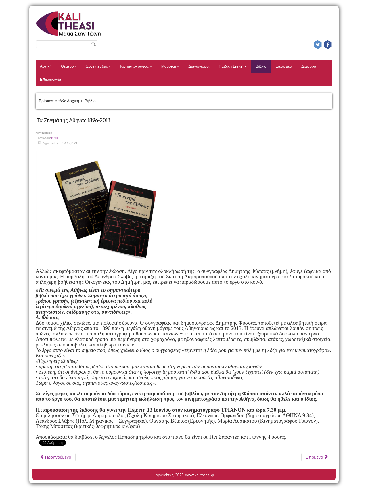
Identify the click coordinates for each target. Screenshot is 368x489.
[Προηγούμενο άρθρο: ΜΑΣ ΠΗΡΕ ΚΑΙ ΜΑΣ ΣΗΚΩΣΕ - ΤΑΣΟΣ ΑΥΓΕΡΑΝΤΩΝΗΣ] (56, 457)
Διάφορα (308, 66)
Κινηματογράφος (136, 66)
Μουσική (170, 66)
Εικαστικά (283, 66)
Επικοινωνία (50, 79)
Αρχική (46, 66)
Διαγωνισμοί (198, 66)
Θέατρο (69, 66)
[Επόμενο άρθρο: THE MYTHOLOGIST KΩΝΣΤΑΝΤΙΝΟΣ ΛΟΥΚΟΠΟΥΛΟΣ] (316, 457)
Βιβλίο (261, 66)
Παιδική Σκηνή (233, 66)
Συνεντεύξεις (98, 66)
